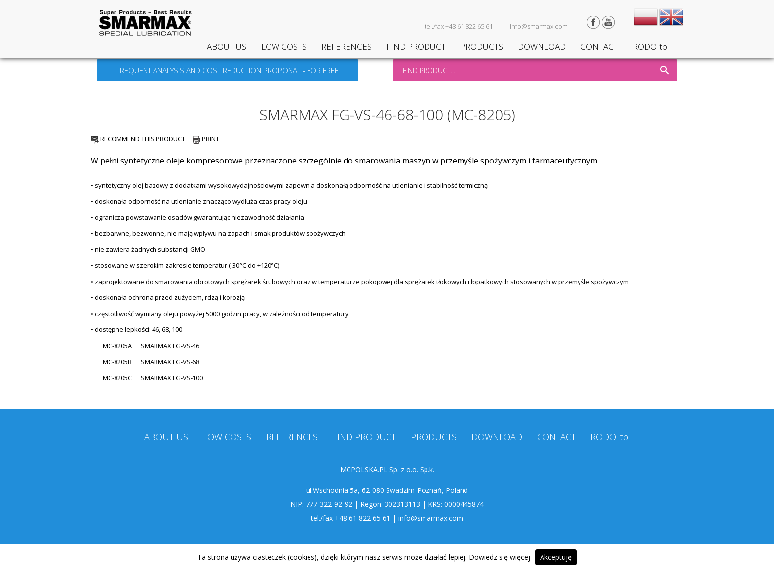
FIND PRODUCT (416, 46)
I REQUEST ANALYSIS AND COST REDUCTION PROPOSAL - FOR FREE (227, 70)
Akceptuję (556, 557)
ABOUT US (226, 46)
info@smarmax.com (539, 26)
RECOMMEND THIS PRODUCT (138, 138)
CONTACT (599, 46)
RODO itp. (651, 46)
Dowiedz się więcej (499, 557)
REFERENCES (346, 46)
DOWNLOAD (542, 46)
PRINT (206, 138)
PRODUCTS (482, 46)
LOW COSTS (284, 46)
